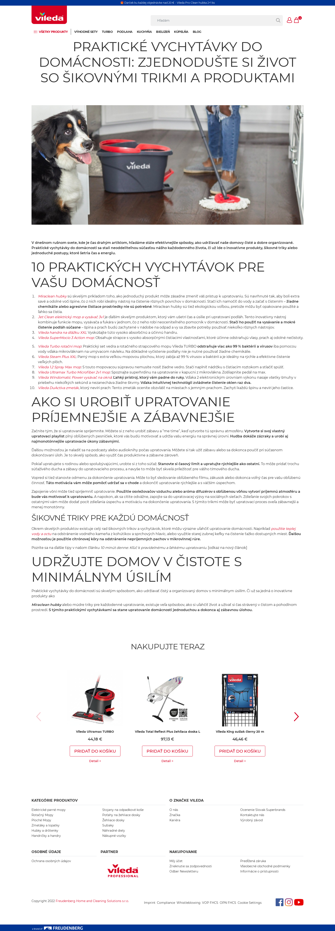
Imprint (149, 903)
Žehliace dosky (113, 820)
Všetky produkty (53, 32)
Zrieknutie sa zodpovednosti (190, 866)
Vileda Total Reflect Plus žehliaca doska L (167, 732)
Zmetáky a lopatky (46, 825)
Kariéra (174, 820)
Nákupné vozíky (114, 836)
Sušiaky (108, 825)
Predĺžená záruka (253, 861)
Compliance (166, 903)
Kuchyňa (144, 32)
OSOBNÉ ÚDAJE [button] (46, 852)
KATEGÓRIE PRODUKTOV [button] (55, 800)
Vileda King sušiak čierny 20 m (240, 732)
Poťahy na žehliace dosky (121, 815)
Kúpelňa (181, 32)
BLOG (197, 32)
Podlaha (125, 32)
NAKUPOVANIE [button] (183, 852)
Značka (174, 815)
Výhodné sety (86, 32)
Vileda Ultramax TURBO (95, 732)
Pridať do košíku (95, 751)
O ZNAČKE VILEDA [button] (186, 800)
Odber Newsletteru (183, 871)
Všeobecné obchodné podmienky (265, 866)
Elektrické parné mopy (49, 810)
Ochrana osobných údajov (51, 861)
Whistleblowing (189, 903)
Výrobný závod (251, 820)
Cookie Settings (250, 903)
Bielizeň (163, 32)
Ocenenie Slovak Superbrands (262, 810)
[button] (289, 20)
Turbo (107, 32)
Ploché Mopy (41, 820)
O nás (173, 810)
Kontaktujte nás (252, 815)
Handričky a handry (46, 836)
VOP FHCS (210, 903)
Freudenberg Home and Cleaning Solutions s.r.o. (92, 901)
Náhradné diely (113, 830)
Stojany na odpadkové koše (123, 810)
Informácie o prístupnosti (259, 871)
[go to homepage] (49, 15)
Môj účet (176, 861)
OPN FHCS (228, 903)
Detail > (95, 761)
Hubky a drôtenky (45, 830)
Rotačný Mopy (42, 815)
